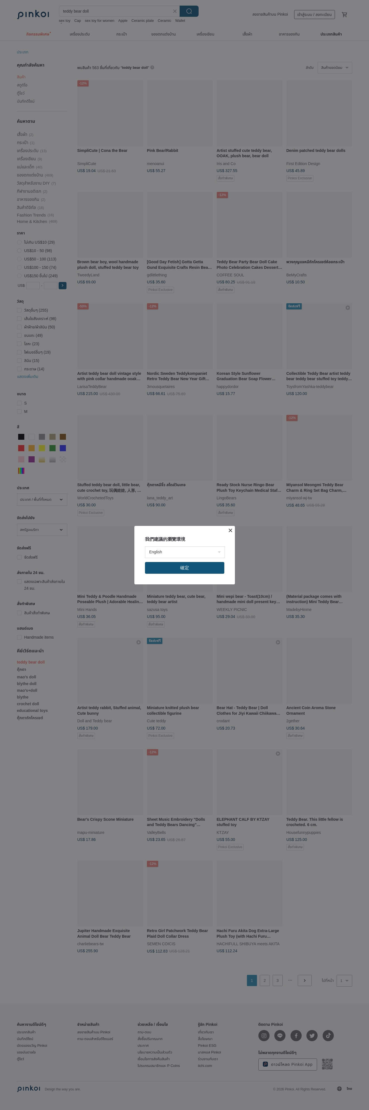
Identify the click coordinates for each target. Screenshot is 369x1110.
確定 (184, 567)
